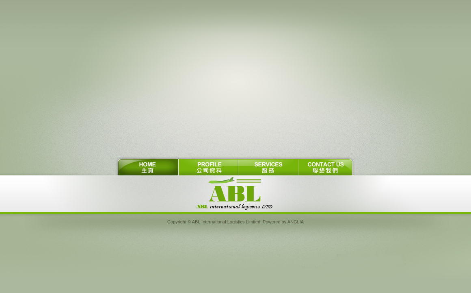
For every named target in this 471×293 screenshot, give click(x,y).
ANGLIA (295, 221)
